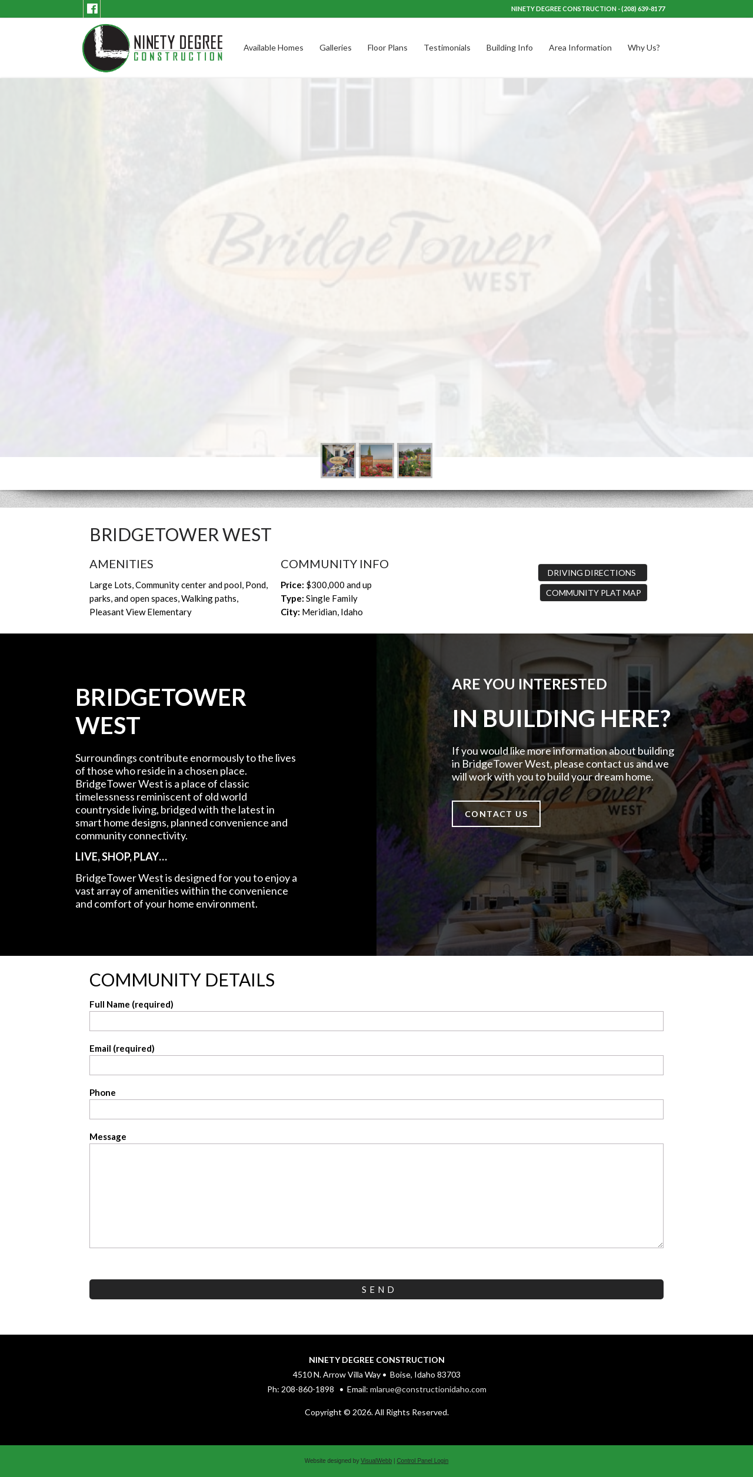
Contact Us (496, 814)
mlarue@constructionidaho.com (428, 1389)
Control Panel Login (422, 1461)
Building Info (510, 47)
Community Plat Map (593, 593)
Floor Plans (388, 47)
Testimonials (447, 47)
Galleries (335, 47)
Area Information (580, 47)
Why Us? (644, 47)
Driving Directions (592, 573)
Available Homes (274, 47)
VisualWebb (376, 1461)
